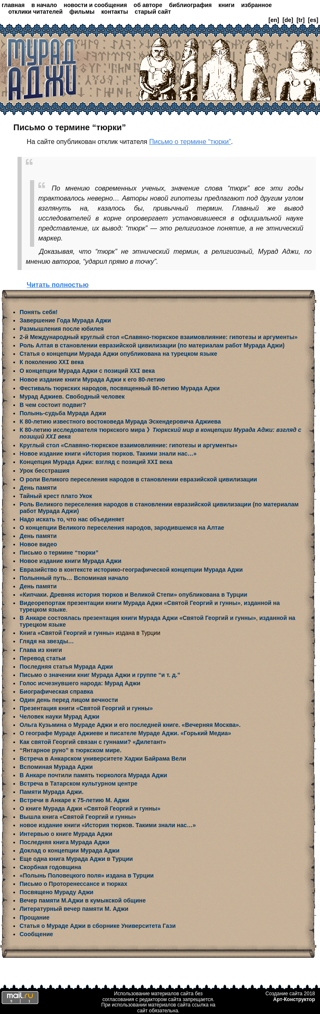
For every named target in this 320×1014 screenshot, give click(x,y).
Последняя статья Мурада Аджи (66, 665)
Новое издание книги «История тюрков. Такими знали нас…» (108, 452)
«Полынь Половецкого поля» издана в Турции (87, 873)
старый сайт (153, 11)
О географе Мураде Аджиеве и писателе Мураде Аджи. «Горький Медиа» (125, 731)
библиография (190, 5)
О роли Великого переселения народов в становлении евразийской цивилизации (138, 477)
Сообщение (36, 932)
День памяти (38, 486)
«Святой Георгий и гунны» (202, 601)
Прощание (35, 915)
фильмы (82, 11)
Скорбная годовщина (50, 865)
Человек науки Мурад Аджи (59, 715)
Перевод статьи (42, 656)
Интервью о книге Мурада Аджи (66, 832)
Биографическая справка (56, 690)
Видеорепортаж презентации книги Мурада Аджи (92, 601)
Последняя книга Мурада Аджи (65, 840)
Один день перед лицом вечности (69, 698)
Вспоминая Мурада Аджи (56, 765)
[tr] (301, 20)
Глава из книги (41, 648)
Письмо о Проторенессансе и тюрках (73, 882)
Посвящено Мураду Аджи (56, 890)
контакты (114, 11)
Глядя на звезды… (47, 639)
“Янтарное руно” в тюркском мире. (71, 748)
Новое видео (38, 542)
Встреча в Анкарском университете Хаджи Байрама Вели (103, 757)
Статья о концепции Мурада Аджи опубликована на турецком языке (118, 353)
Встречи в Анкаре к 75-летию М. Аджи (74, 798)
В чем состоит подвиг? (53, 404)
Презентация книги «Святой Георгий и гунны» (86, 706)
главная (13, 5)
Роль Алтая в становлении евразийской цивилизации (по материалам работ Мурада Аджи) (152, 345)
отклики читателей (35, 11)
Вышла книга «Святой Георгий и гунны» (78, 815)
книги (226, 5)
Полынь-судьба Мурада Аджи (63, 412)
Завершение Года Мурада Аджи (65, 320)
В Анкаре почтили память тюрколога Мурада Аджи (93, 773)
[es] (313, 20)
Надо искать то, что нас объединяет (72, 517)
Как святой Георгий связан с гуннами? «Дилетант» (93, 740)
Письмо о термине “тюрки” (190, 141)
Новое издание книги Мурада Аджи (70, 559)
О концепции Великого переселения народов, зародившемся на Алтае (122, 526)
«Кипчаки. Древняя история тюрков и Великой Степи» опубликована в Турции (133, 593)
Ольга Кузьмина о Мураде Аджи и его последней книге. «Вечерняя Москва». (130, 723)
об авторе (148, 5)
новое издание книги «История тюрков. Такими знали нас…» (108, 823)
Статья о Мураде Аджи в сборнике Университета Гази (98, 924)
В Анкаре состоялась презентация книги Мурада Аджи (99, 616)
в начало (44, 5)
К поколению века (52, 362)
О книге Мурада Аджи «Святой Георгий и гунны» (90, 806)
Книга (29, 631)
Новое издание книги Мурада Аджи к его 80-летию (92, 378)
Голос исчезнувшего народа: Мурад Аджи (80, 681)
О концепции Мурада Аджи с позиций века (87, 370)
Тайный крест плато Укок (56, 494)
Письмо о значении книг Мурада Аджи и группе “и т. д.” (100, 673)
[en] (273, 20)
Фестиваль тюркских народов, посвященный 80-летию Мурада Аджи (120, 387)
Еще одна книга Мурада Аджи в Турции (76, 857)
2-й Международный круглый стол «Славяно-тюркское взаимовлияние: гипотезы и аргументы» (159, 337)
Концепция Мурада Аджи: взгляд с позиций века (96, 460)
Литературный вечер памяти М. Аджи (74, 907)
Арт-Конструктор (294, 998)
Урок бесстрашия (45, 469)
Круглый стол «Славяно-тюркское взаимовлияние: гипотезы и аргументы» (129, 444)
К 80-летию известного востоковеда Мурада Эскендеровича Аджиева (120, 420)
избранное (256, 5)
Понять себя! (39, 312)
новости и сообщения (95, 5)
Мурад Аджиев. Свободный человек (72, 395)
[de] (287, 20)
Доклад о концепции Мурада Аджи (70, 848)
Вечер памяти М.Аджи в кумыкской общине (83, 898)
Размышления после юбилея (62, 328)
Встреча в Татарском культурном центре (79, 781)
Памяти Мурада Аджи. (51, 790)
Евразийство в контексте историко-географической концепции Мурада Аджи (131, 568)
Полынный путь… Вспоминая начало (74, 576)
